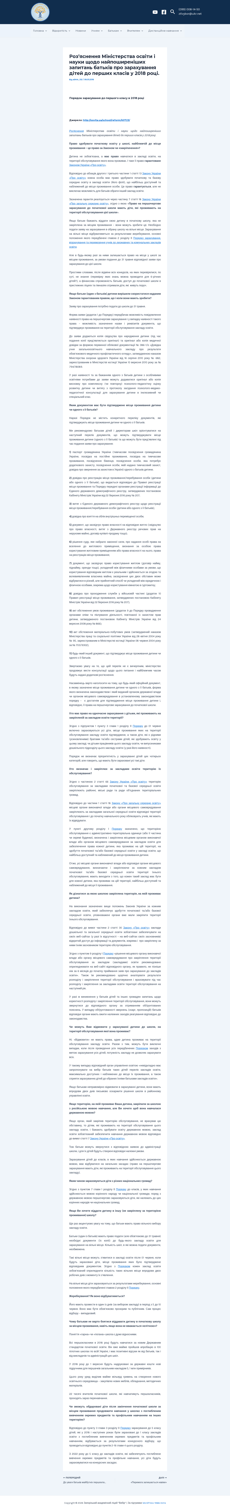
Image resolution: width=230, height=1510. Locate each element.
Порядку (138, 726)
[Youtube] (155, 12)
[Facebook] (163, 12)
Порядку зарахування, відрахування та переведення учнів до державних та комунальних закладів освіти (115, 242)
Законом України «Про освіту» (87, 165)
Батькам (113, 30)
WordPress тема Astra (154, 1502)
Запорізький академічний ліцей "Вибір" (91, 12)
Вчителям (133, 30)
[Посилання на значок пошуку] (172, 12)
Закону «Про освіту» (136, 927)
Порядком (142, 1048)
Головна (40, 30)
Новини (80, 30)
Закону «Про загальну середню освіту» (136, 803)
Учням (95, 30)
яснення (79, 131)
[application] (45, 30)
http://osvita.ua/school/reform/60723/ (106, 120)
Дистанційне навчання (162, 30)
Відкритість (61, 30)
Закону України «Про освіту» (128, 781)
